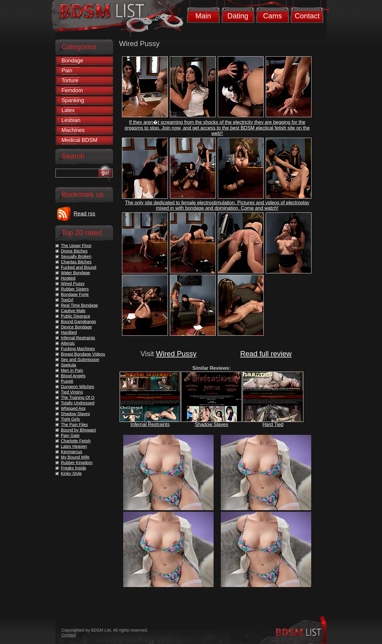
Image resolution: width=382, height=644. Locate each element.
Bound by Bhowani (78, 430)
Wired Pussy (176, 354)
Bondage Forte (75, 294)
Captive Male (73, 310)
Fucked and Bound (78, 267)
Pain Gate (70, 435)
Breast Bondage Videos (83, 354)
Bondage (72, 61)
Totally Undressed (77, 403)
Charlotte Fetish (76, 440)
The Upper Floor (76, 245)
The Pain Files (74, 424)
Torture (69, 80)
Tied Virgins (72, 392)
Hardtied (69, 332)
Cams (272, 16)
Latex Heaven (74, 446)
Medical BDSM (79, 140)
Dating (237, 16)
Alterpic (68, 343)
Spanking (72, 100)
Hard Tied (272, 424)
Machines (73, 130)
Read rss (84, 214)
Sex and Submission (80, 359)
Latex (68, 110)
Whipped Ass (73, 408)
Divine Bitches (74, 251)
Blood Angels (73, 375)
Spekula (68, 365)
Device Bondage (76, 327)
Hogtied (68, 278)
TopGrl (67, 299)
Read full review (266, 354)
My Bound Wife (75, 457)
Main (203, 16)
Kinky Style (71, 473)
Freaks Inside (73, 468)
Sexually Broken (76, 256)
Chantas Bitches (76, 261)
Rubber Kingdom (76, 462)
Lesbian (70, 120)
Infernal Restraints (150, 424)
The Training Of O (77, 397)
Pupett (67, 381)
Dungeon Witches (77, 386)
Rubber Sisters (75, 289)
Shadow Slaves (211, 424)
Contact (307, 16)
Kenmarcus (71, 451)
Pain (66, 71)
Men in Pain (72, 370)
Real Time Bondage (79, 305)
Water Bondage (75, 272)
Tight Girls (70, 419)
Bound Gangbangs (78, 321)
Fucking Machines (78, 348)
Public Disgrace (75, 316)
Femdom (72, 90)
